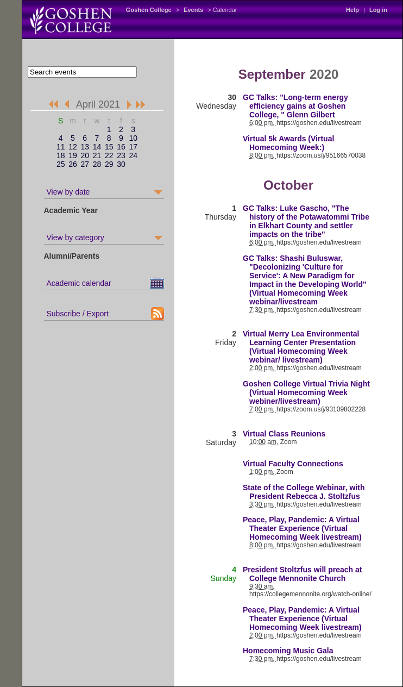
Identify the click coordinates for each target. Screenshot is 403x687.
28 (97, 164)
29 (109, 164)
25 (60, 164)
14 (97, 146)
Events (193, 10)
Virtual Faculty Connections (293, 463)
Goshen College (149, 10)
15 (109, 146)
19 (72, 155)
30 (121, 164)
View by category (75, 237)
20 (84, 155)
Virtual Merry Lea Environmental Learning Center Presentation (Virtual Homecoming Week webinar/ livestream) (301, 346)
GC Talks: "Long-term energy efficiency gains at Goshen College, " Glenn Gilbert (295, 106)
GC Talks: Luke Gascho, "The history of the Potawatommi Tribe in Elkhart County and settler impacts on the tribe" (306, 221)
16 (121, 146)
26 (72, 164)
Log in (378, 10)
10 (133, 138)
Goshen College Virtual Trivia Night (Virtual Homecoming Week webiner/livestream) (306, 392)
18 (60, 155)
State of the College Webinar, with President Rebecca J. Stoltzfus (304, 492)
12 (72, 146)
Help (352, 10)
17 (133, 146)
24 (133, 155)
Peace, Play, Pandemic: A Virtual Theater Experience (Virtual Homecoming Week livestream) (302, 528)
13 (84, 146)
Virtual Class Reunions (284, 433)
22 (109, 155)
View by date (68, 192)
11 (60, 146)
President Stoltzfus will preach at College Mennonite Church (302, 574)
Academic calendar (79, 283)
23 (121, 155)
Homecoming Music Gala (288, 650)
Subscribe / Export (78, 313)
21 (97, 155)
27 (84, 164)
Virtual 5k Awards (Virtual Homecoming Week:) (288, 143)
